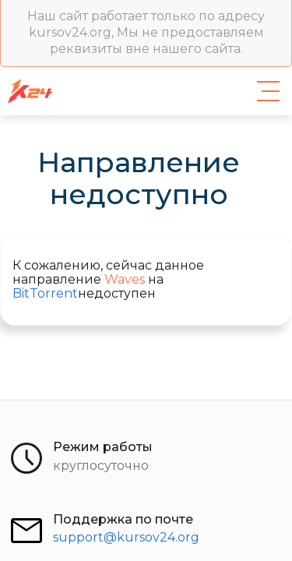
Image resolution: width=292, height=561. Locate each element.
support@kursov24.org (126, 537)
